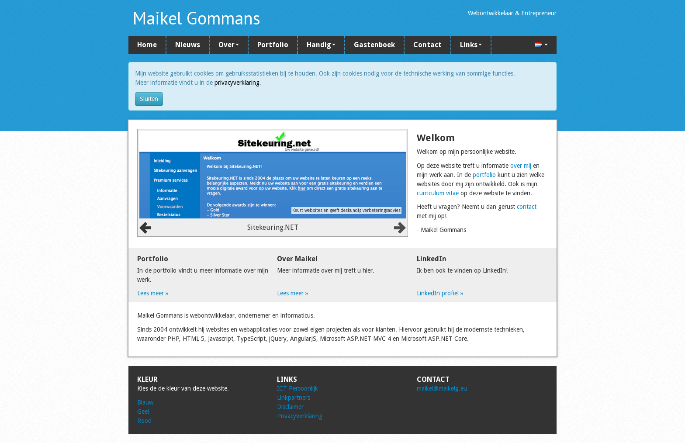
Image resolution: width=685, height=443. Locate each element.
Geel (143, 411)
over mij (520, 165)
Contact (427, 45)
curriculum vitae (438, 193)
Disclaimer (290, 406)
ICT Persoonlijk (297, 388)
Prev (145, 228)
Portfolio (272, 45)
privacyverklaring (236, 82)
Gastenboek (374, 45)
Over (228, 45)
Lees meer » (153, 293)
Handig (321, 45)
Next (400, 228)
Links (471, 45)
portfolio (484, 174)
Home (147, 45)
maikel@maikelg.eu (442, 388)
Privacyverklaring (299, 415)
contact (526, 206)
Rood (144, 420)
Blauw (145, 402)
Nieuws (187, 45)
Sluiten (149, 98)
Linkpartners (293, 397)
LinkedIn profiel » (440, 293)
